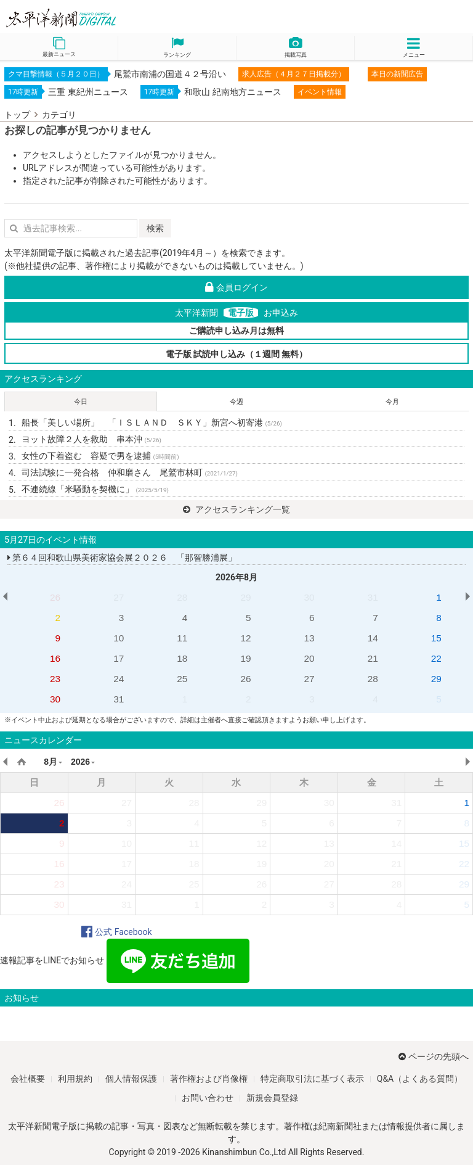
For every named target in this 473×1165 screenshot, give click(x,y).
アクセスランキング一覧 (236, 509)
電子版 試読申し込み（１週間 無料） (237, 354)
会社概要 (27, 1079)
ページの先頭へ (433, 1056)
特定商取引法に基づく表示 (312, 1079)
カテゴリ (59, 115)
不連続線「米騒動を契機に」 (95, 489)
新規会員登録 (272, 1098)
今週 (236, 402)
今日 (80, 402)
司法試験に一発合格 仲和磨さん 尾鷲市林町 (130, 472)
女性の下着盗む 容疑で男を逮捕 (100, 456)
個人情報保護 (131, 1079)
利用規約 (75, 1079)
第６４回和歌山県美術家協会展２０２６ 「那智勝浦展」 (121, 557)
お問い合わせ (207, 1098)
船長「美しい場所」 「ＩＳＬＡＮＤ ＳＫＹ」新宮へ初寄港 (152, 422)
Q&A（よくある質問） (420, 1079)
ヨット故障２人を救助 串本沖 (91, 439)
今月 (392, 402)
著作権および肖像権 (209, 1079)
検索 (155, 228)
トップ (17, 115)
